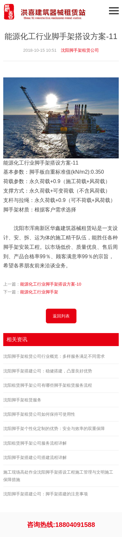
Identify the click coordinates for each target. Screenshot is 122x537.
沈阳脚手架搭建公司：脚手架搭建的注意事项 (45, 493)
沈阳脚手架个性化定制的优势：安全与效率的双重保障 (54, 428)
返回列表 (61, 316)
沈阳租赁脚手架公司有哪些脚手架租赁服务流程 (47, 385)
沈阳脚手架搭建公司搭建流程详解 (35, 457)
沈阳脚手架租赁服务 (22, 399)
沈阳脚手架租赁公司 (80, 50)
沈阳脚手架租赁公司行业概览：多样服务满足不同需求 (54, 356)
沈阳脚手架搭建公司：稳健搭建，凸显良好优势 (47, 371)
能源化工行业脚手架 (39, 291)
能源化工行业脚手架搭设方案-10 (50, 284)
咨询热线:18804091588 (61, 524)
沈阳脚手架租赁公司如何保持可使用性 (39, 414)
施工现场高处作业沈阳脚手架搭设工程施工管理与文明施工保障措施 (58, 476)
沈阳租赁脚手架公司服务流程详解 (35, 443)
